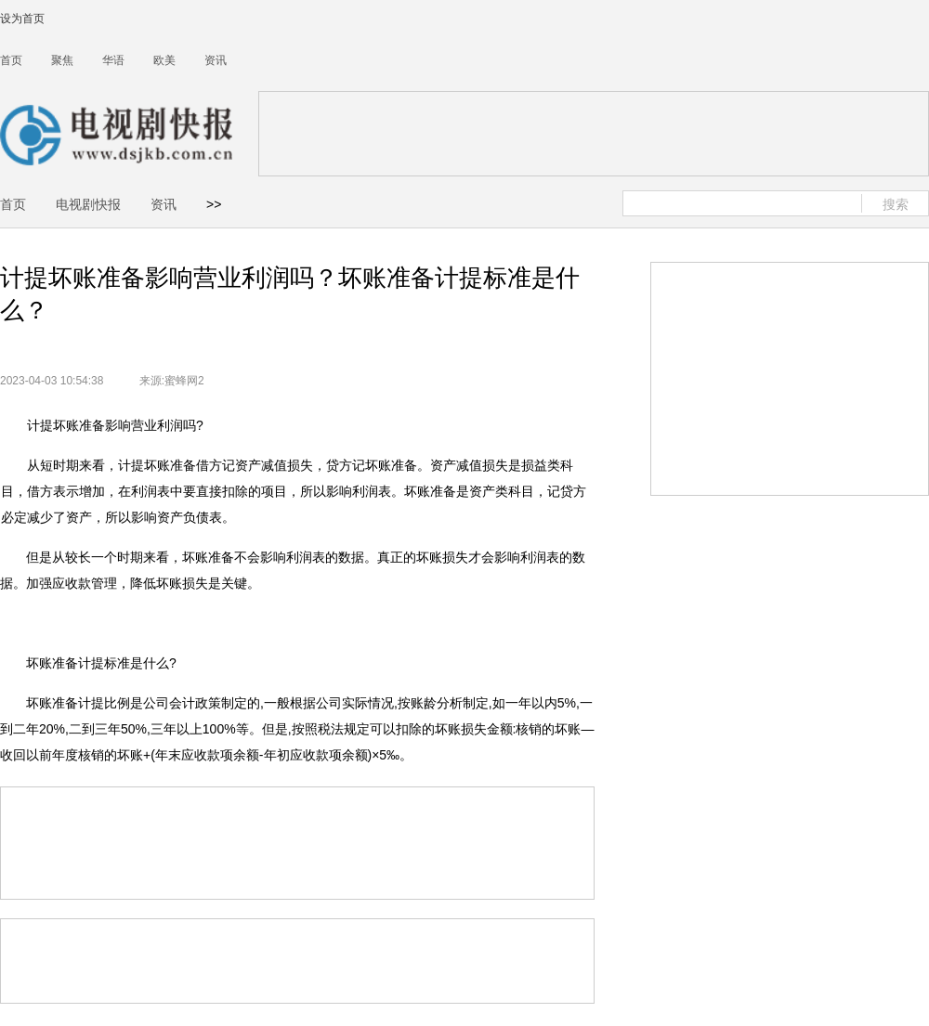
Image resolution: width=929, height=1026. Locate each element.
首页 (11, 60)
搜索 (896, 204)
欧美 (164, 60)
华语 (113, 60)
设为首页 (22, 18)
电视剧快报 (88, 204)
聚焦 (62, 60)
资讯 (215, 60)
